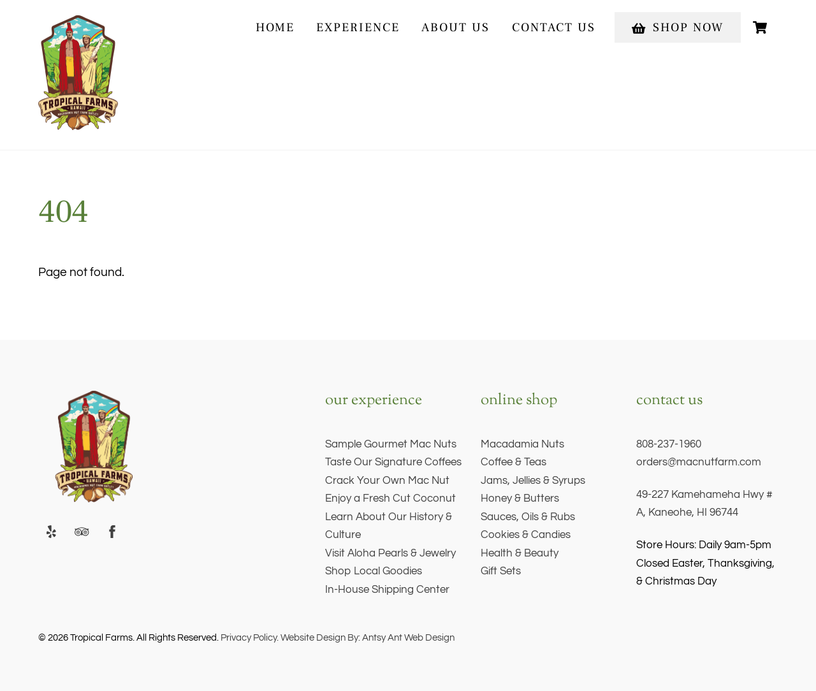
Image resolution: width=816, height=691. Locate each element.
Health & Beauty (519, 553)
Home (275, 27)
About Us (455, 27)
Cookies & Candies (526, 535)
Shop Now (678, 27)
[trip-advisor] (81, 531)
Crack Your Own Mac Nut (387, 480)
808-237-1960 (668, 444)
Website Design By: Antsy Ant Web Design (367, 637)
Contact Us (553, 27)
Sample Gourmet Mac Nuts (390, 444)
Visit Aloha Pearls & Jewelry (390, 553)
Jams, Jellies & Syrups (533, 480)
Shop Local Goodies (373, 571)
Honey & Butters (520, 498)
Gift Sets (501, 571)
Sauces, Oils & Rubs (528, 517)
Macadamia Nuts (522, 444)
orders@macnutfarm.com (698, 462)
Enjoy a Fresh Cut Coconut (390, 498)
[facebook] (112, 531)
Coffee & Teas (513, 462)
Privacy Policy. (250, 637)
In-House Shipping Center (387, 589)
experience (358, 27)
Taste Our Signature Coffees (393, 462)
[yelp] (51, 531)
